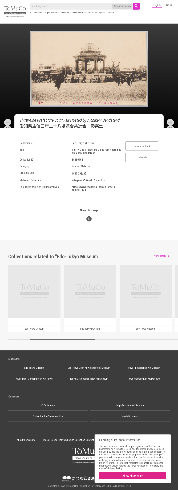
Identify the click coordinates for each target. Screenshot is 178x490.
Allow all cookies (132, 476)
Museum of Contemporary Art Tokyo (34, 378)
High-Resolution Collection (57, 12)
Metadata (141, 157)
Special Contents (106, 12)
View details (160, 255)
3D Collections (36, 12)
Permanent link (142, 146)
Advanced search (122, 6)
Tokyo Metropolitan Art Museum (143, 378)
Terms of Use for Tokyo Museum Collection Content (68, 440)
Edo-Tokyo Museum (34, 367)
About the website (26, 440)
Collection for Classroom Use (84, 12)
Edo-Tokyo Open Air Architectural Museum (89, 367)
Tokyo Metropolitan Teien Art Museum (89, 378)
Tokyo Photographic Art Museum (143, 367)
